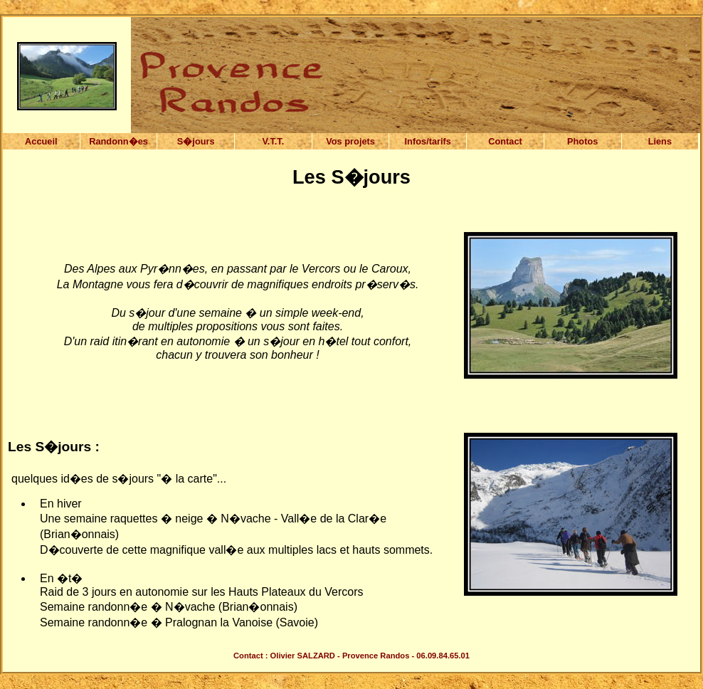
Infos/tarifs (428, 141)
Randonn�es (118, 141)
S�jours (196, 141)
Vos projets (350, 141)
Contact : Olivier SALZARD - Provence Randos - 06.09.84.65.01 (351, 655)
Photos (582, 141)
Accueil (41, 141)
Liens (660, 141)
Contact (505, 141)
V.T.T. (273, 141)
